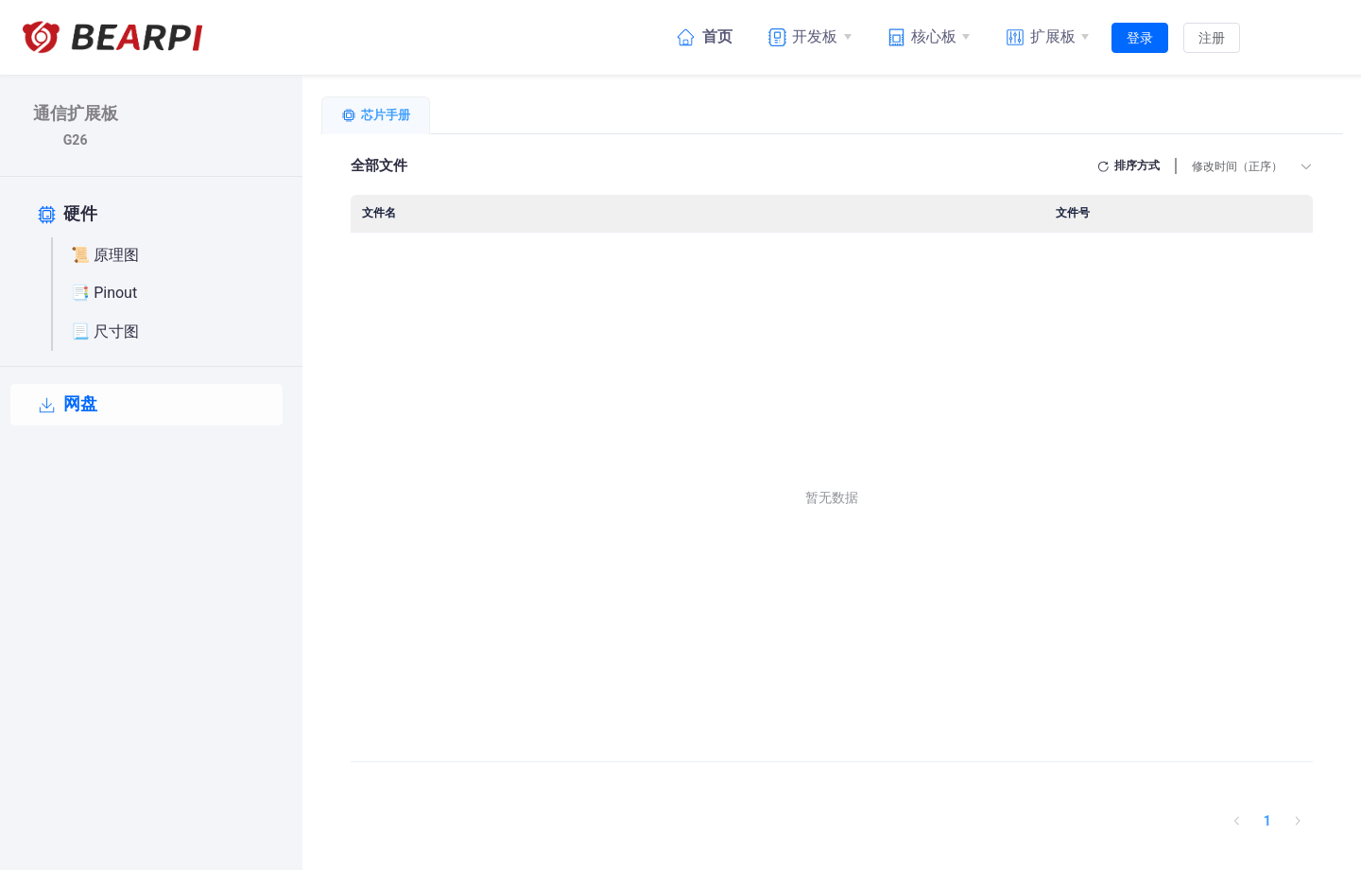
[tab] (375, 115)
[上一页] (1237, 821)
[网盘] (146, 405)
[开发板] (807, 37)
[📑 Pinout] (173, 294)
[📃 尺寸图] (173, 332)
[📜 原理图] (173, 256)
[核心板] (926, 37)
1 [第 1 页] (1267, 820)
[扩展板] (1044, 37)
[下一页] (1298, 821)
